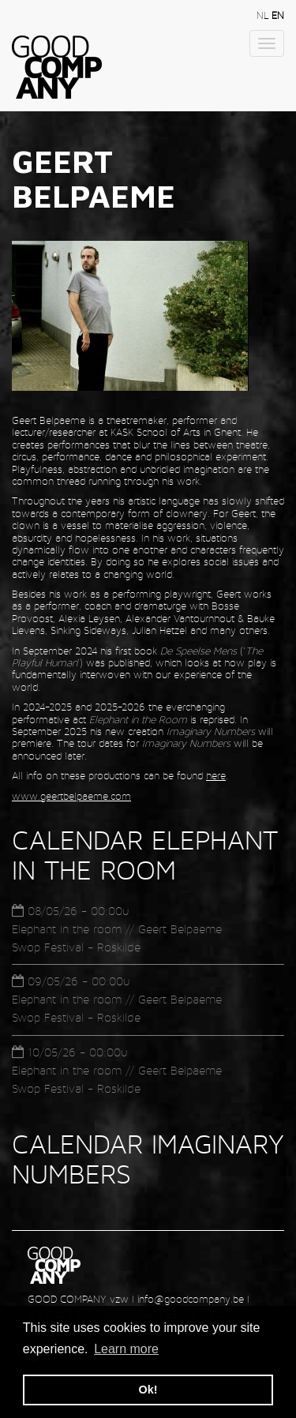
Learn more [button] (126, 1349)
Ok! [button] (148, 1389)
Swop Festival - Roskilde (76, 947)
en (278, 15)
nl (264, 15)
